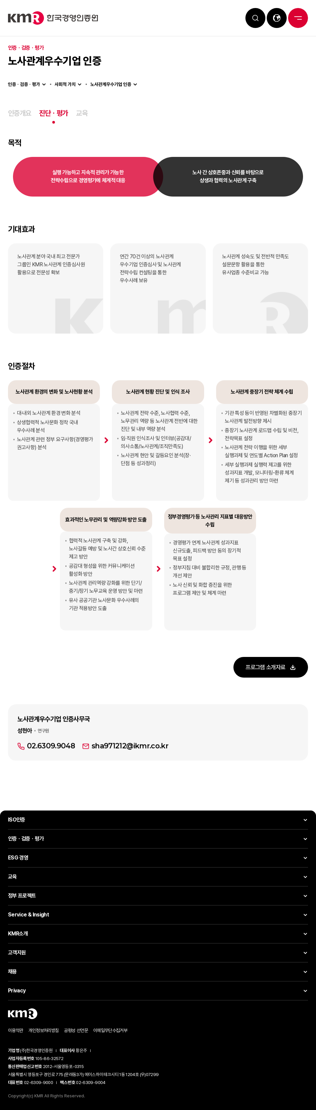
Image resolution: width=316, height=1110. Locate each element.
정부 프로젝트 (22, 895)
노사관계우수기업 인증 (110, 84)
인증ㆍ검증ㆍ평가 (24, 84)
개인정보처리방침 (43, 1030)
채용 (12, 971)
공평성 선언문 (76, 1030)
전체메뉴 (298, 18)
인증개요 (19, 113)
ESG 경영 (18, 857)
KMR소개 (18, 933)
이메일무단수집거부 (110, 1030)
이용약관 (15, 1030)
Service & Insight (28, 914)
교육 (82, 113)
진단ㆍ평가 (53, 113)
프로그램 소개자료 (264, 668)
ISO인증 (16, 820)
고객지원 (17, 952)
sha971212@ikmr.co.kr (130, 767)
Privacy (17, 990)
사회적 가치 (65, 84)
